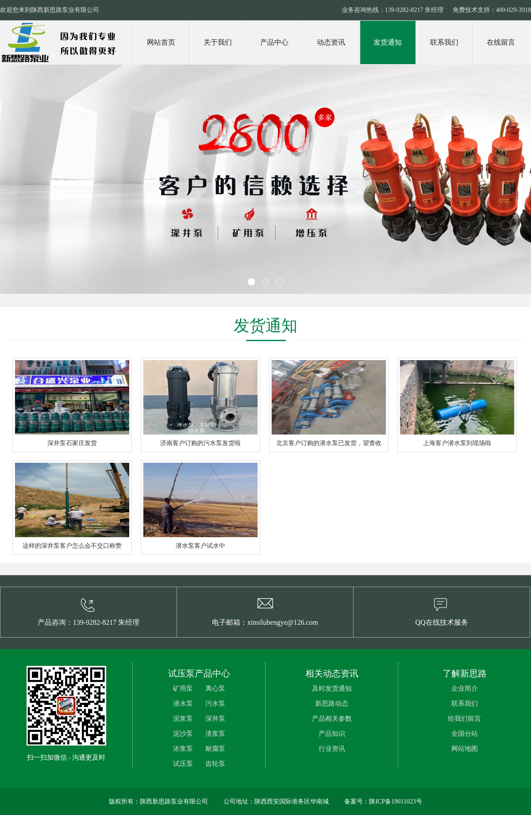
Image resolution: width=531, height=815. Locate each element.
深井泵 (215, 718)
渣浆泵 (215, 733)
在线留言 (501, 42)
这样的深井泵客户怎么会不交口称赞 (72, 545)
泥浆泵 (183, 718)
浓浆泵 (183, 748)
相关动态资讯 (331, 673)
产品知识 (332, 733)
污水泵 (215, 703)
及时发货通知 (332, 688)
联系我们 (444, 42)
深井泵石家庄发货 (72, 443)
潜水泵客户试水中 (200, 545)
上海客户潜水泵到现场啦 (457, 443)
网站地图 (464, 748)
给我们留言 (464, 718)
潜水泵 (183, 703)
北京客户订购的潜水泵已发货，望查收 (328, 443)
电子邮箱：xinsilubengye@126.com (265, 622)
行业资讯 (332, 748)
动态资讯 (331, 42)
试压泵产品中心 (199, 673)
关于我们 (218, 42)
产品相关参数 (332, 718)
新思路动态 (331, 703)
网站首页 (161, 42)
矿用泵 (183, 688)
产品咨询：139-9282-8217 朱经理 (89, 622)
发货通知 (387, 42)
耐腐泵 (215, 748)
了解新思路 (464, 673)
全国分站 (464, 733)
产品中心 (274, 42)
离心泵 (215, 688)
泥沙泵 (183, 733)
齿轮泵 (215, 763)
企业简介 (464, 688)
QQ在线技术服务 (441, 622)
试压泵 (183, 763)
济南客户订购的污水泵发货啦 (200, 443)
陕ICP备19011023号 (395, 801)
